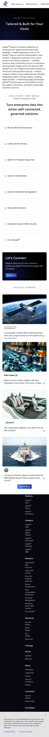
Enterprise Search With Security (29, 605)
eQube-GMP (28, 550)
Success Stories (28, 623)
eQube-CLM (28, 525)
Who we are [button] (18, 4)
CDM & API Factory (29, 572)
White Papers (27, 629)
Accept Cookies (25, 731)
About (27, 665)
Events (28, 651)
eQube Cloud (28, 507)
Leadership (29, 673)
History (27, 676)
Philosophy (29, 670)
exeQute (28, 656)
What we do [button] (32, 4)
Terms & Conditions (29, 680)
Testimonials (29, 701)
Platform (29, 496)
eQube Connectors (29, 512)
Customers (30, 691)
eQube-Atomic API (29, 539)
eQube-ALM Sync (28, 545)
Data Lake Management (30, 599)
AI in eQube (30, 611)
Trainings (29, 645)
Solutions (29, 558)
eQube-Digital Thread (28, 532)
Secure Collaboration (30, 585)
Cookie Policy (9, 731)
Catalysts (29, 520)
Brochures (29, 639)
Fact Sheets (27, 634)
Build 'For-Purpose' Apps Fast (29, 578)
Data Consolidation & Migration (30, 592)
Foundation (30, 708)
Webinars (28, 659)
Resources (29, 618)
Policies (28, 685)
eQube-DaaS (28, 501)
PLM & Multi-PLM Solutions (30, 565)
